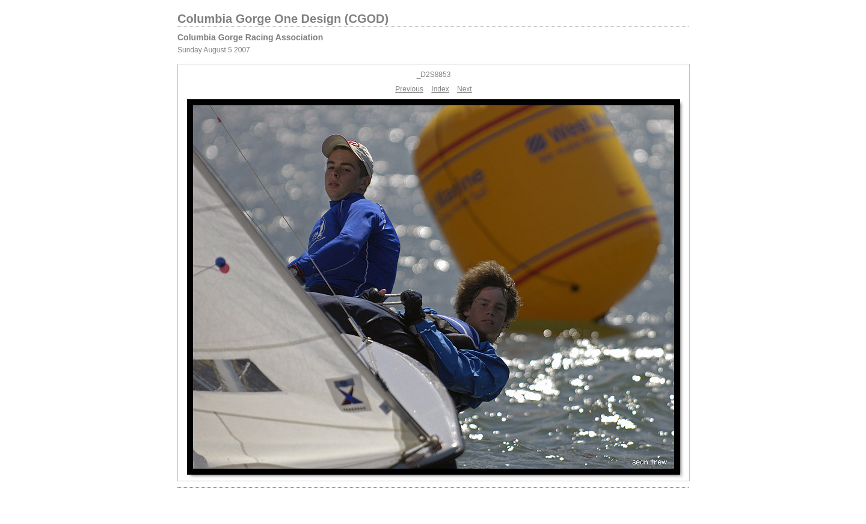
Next (464, 89)
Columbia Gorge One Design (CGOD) (282, 18)
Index (440, 89)
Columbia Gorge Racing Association (250, 37)
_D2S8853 (434, 74)
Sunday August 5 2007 (213, 50)
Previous (409, 89)
